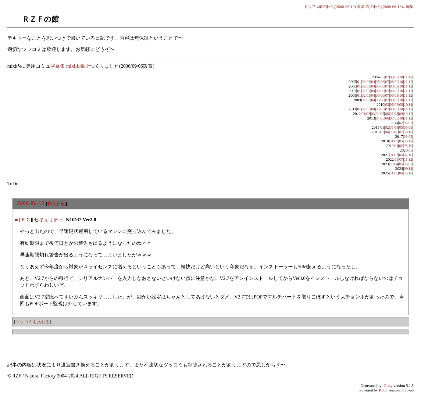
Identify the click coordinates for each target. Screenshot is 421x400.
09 (396, 77)
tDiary (388, 386)
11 (406, 77)
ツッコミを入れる (33, 321)
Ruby (383, 390)
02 (364, 82)
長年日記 (56, 203)
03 (368, 82)
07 (387, 77)
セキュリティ (48, 219)
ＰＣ (25, 219)
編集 (410, 6)
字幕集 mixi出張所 (70, 66)
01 (359, 82)
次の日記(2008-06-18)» (385, 6)
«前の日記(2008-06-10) (336, 6)
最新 (361, 6)
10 (401, 77)
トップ (310, 6)
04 (373, 82)
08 (392, 77)
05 (378, 82)
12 (410, 77)
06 (382, 77)
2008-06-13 (31, 203)
